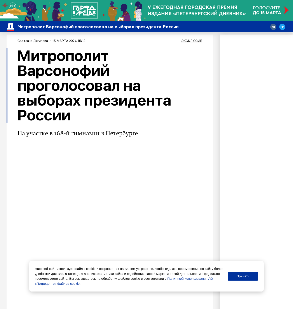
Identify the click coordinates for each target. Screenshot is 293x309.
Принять (243, 276)
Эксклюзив (191, 41)
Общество (36, 257)
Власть (48, 257)
